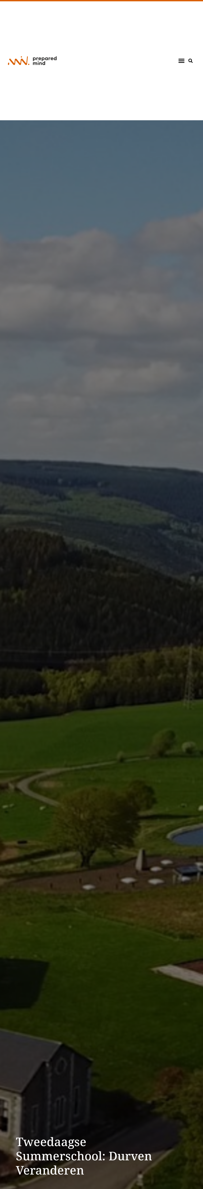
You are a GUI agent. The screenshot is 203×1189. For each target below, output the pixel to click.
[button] (182, 61)
